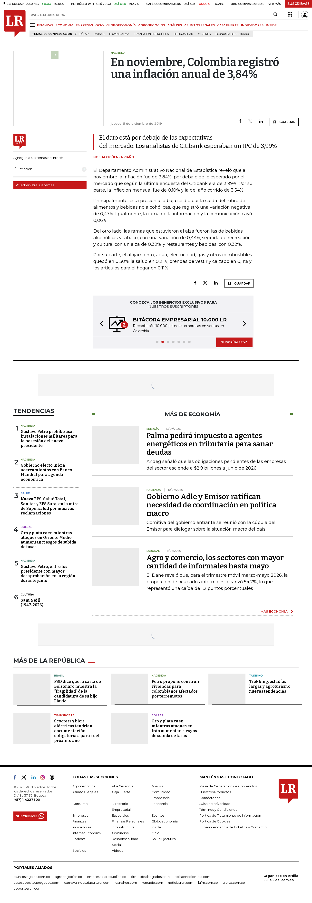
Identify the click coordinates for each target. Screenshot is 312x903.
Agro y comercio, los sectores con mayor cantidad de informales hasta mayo (215, 561)
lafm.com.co (208, 882)
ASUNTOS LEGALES (199, 25)
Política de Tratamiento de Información (230, 815)
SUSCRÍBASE (298, 3)
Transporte (64, 715)
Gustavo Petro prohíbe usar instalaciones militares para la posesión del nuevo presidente (49, 438)
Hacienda (28, 425)
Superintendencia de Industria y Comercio (233, 827)
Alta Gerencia (122, 786)
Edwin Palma (119, 34)
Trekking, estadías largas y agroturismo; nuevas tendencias (270, 686)
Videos (117, 850)
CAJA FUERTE (228, 25)
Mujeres (204, 34)
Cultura (27, 594)
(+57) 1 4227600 (26, 799)
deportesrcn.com (27, 888)
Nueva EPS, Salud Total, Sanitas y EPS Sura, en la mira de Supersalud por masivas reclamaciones (50, 506)
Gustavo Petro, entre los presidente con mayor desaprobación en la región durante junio (48, 573)
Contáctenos (209, 798)
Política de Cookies (214, 821)
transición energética (151, 34)
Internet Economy (86, 833)
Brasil (59, 675)
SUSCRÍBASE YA (234, 342)
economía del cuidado (232, 34)
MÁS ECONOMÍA (274, 611)
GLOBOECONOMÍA (121, 25)
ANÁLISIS (174, 25)
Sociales (79, 850)
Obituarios (120, 833)
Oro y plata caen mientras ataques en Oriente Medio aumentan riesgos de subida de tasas (48, 540)
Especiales (120, 815)
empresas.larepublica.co (106, 877)
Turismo (256, 675)
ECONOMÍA (64, 25)
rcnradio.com (152, 882)
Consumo (80, 804)
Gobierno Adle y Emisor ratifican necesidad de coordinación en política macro (211, 505)
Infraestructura (123, 827)
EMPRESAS (84, 25)
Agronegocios (83, 786)
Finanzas (79, 821)
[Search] (275, 14)
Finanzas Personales (128, 821)
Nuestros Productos (215, 792)
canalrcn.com (126, 882)
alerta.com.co (234, 882)
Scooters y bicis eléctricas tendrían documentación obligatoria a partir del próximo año (76, 731)
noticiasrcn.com (180, 882)
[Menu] (33, 25)
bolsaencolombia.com (192, 877)
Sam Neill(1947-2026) (32, 602)
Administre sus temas (35, 185)
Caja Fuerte (121, 792)
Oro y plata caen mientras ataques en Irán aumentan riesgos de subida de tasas (174, 728)
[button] (100, 324)
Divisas (99, 34)
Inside (156, 827)
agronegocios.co (68, 877)
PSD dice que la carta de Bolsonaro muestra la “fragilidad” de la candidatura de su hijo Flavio (77, 691)
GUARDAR (284, 122)
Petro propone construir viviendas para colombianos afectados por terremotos (176, 688)
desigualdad (183, 34)
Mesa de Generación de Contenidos (228, 786)
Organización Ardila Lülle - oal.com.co (280, 878)
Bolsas (26, 527)
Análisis (157, 786)
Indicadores (81, 827)
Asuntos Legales (85, 792)
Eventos (158, 815)
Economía (160, 804)
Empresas (80, 815)
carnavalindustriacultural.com (87, 882)
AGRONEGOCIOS (151, 25)
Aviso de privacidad (214, 804)
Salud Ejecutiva (164, 839)
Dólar (84, 34)
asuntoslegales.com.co (31, 877)
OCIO (99, 25)
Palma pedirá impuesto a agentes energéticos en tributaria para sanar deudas (209, 444)
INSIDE (271, 25)
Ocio (155, 833)
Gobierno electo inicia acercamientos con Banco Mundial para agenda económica (46, 472)
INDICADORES (252, 25)
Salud (25, 493)
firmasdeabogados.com (150, 877)
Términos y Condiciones (218, 809)
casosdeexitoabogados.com (36, 882)
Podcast (79, 839)
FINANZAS (45, 25)
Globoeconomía (165, 821)
